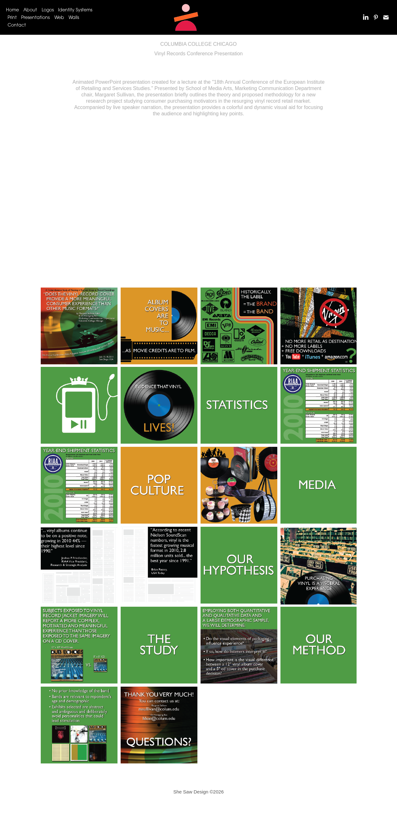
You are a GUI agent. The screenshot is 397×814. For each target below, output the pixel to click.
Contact (17, 24)
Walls (74, 17)
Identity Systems (75, 9)
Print (12, 17)
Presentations (35, 17)
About (30, 9)
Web (59, 17)
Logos (48, 9)
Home (12, 9)
